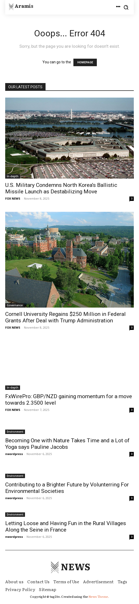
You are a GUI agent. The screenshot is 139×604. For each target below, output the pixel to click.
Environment (15, 431)
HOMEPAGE (85, 62)
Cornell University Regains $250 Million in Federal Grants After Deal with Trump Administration (65, 317)
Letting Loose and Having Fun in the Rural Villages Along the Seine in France (65, 526)
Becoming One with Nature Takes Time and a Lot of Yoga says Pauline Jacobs (67, 443)
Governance (15, 305)
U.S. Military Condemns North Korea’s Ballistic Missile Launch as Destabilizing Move (61, 188)
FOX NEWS (12, 198)
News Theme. (99, 596)
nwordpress (14, 454)
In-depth (12, 176)
